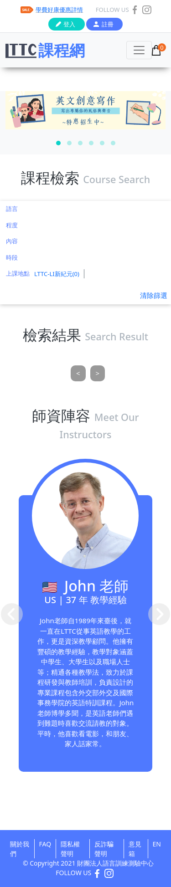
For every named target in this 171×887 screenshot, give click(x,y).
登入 (69, 24)
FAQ (45, 844)
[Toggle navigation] (139, 50)
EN (157, 844)
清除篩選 (153, 295)
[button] (58, 143)
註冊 (108, 24)
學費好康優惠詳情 (59, 9)
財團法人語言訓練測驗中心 (115, 863)
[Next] (97, 373)
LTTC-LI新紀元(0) (56, 274)
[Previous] (78, 373)
